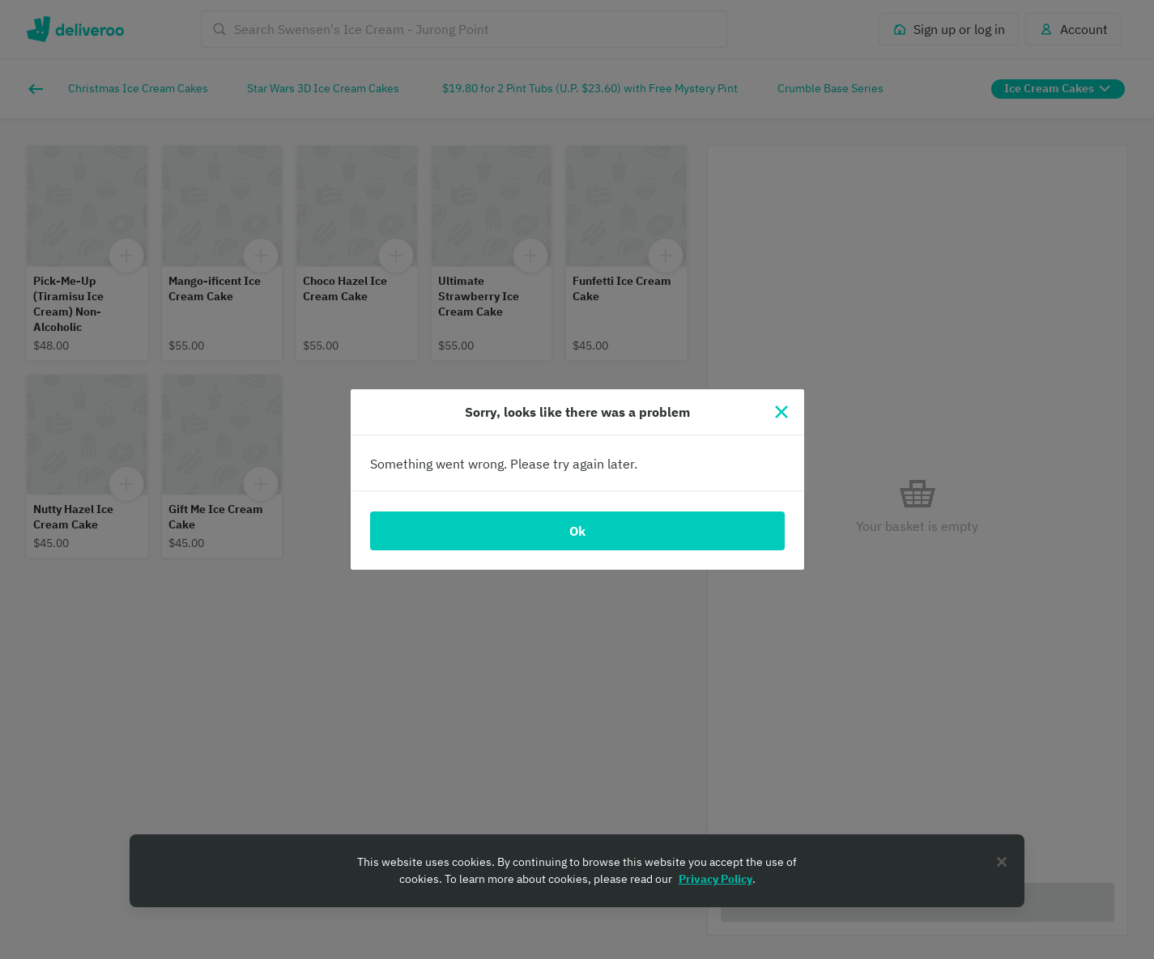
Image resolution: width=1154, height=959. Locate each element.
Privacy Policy (715, 879)
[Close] (781, 412)
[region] (577, 870)
